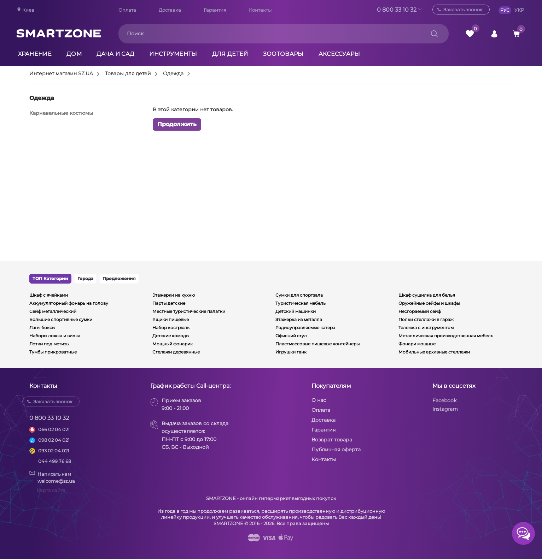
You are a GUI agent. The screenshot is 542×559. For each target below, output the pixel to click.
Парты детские (168, 303)
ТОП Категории (50, 278)
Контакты (260, 10)
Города (85, 278)
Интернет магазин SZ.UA (61, 74)
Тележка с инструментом (426, 327)
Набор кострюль (171, 327)
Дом (74, 53)
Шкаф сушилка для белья (426, 295)
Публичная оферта (336, 449)
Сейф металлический (52, 311)
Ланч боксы (42, 327)
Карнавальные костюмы (61, 113)
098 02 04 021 (54, 440)
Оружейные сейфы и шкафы (429, 303)
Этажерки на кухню (173, 295)
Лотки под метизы (49, 343)
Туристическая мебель (300, 303)
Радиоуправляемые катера (305, 327)
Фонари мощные (417, 343)
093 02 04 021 (53, 450)
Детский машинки (295, 311)
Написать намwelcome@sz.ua (52, 477)
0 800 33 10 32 (396, 9)
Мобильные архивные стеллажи (434, 352)
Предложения (119, 278)
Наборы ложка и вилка (54, 335)
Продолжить (177, 124)
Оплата (127, 10)
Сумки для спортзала (299, 295)
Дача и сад (115, 53)
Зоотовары (283, 53)
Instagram (445, 409)
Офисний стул (291, 335)
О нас (318, 400)
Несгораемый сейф (419, 311)
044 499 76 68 (54, 461)
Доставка (170, 10)
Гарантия (215, 10)
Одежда (173, 74)
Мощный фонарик (172, 343)
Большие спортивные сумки (60, 319)
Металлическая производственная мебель (445, 335)
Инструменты (173, 53)
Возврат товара (331, 439)
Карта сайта (51, 490)
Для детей (230, 53)
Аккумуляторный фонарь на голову (68, 303)
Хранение (35, 53)
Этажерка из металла (298, 319)
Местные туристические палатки (188, 311)
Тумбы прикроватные (53, 352)
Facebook (444, 400)
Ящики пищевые (170, 319)
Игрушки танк (291, 352)
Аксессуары (339, 53)
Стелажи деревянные (176, 352)
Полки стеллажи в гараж (426, 319)
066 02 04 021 (54, 429)
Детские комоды (170, 335)
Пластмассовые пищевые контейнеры (317, 343)
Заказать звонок (463, 9)
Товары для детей (128, 74)
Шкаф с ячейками (48, 295)
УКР (519, 10)
